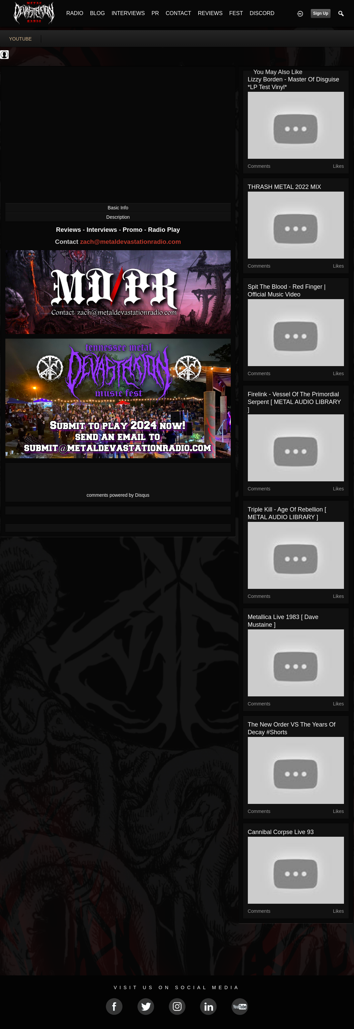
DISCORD (262, 13)
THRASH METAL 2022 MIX (284, 187)
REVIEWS (210, 13)
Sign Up (320, 13)
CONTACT (178, 13)
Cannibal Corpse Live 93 (281, 832)
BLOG (97, 13)
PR (155, 13)
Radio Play (164, 229)
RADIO (74, 13)
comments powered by (118, 495)
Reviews (69, 229)
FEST (236, 13)
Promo (133, 229)
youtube (20, 39)
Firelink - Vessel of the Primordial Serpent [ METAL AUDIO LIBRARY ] (294, 402)
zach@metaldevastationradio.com (130, 241)
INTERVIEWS (128, 13)
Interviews (102, 229)
